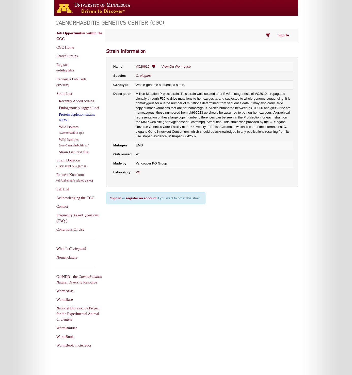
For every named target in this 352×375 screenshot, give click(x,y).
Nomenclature (66, 257)
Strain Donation (72, 163)
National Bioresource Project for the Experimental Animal (78, 313)
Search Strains (67, 56)
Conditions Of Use (70, 229)
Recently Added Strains (76, 101)
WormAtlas (64, 291)
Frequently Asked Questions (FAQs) (77, 218)
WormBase (64, 299)
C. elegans (143, 76)
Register (65, 67)
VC (138, 172)
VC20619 (142, 66)
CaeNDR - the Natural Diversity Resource (79, 279)
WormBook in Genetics (73, 345)
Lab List (62, 189)
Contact (62, 206)
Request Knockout (74, 177)
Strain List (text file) (74, 152)
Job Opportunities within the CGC (79, 36)
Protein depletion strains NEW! (77, 117)
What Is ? (71, 249)
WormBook (65, 337)
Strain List (64, 94)
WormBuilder (66, 328)
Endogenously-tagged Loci (79, 108)
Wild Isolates (71, 129)
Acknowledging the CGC (75, 198)
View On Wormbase (176, 66)
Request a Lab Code (71, 82)
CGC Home (65, 47)
